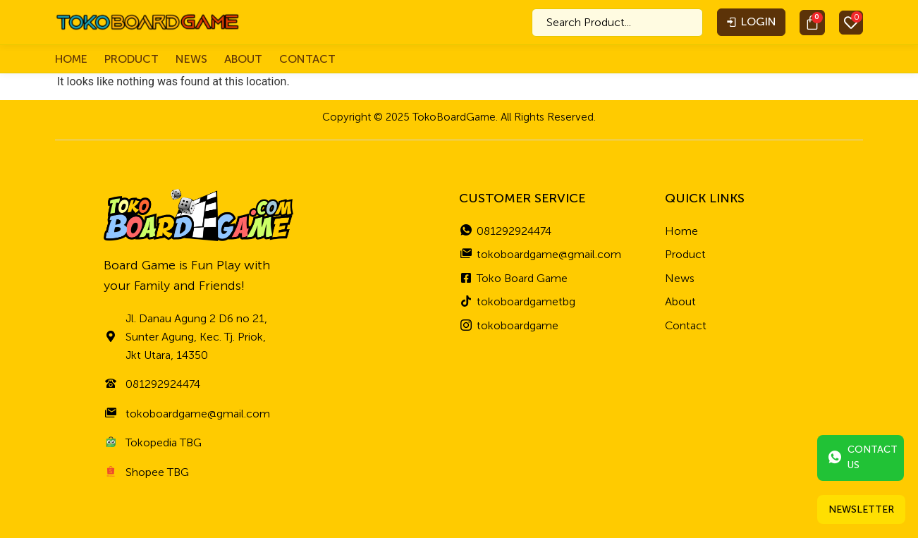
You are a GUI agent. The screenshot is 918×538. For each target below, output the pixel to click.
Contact (307, 59)
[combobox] (617, 22)
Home (71, 59)
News (191, 59)
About (243, 59)
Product (131, 59)
